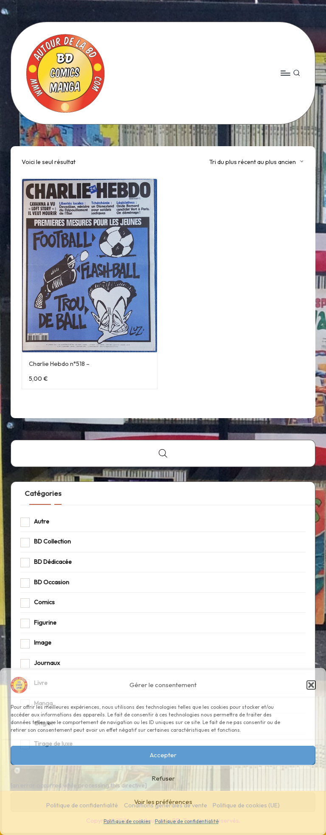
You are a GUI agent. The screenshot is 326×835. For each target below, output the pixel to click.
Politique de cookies (127, 821)
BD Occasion (51, 582)
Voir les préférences (163, 802)
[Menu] (285, 73)
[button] (311, 685)
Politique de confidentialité (187, 821)
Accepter (163, 755)
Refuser (163, 778)
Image (42, 642)
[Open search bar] (163, 453)
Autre (41, 521)
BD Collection (52, 541)
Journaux (47, 663)
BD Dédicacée (53, 562)
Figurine (45, 622)
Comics (44, 602)
